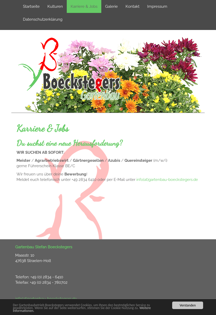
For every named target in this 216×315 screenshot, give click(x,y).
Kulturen (55, 6)
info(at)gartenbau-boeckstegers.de (167, 179)
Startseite (31, 6)
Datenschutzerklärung (42, 19)
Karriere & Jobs (84, 6)
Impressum (157, 6)
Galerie (111, 6)
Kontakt (132, 6)
